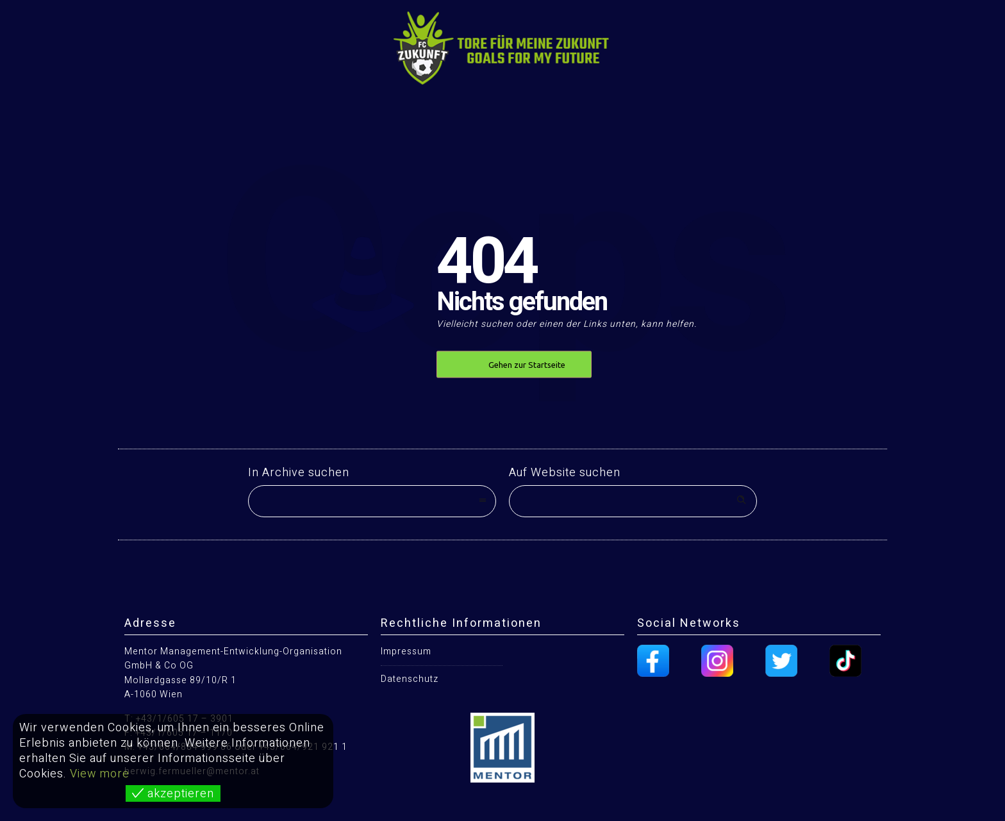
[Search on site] (633, 501)
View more (99, 774)
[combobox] (372, 501)
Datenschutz (409, 679)
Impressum (406, 651)
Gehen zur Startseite (526, 364)
